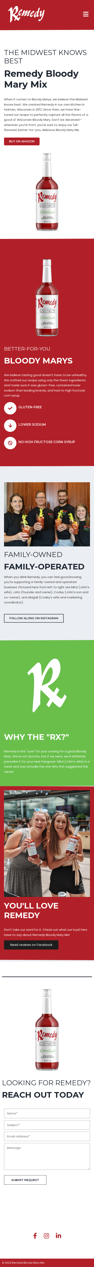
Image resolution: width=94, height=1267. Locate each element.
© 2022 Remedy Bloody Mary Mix (23, 1263)
